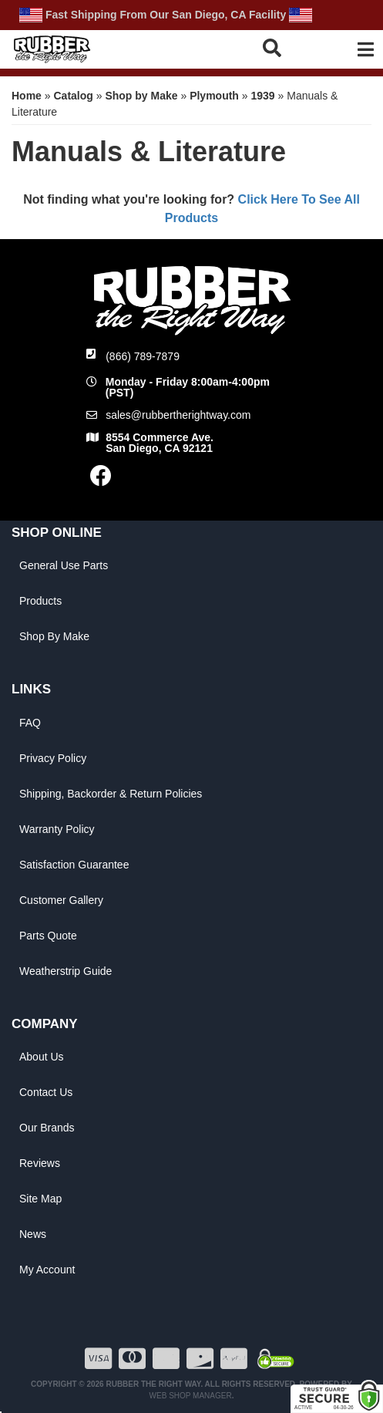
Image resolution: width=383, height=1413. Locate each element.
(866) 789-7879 (143, 356)
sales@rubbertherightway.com (178, 415)
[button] (279, 47)
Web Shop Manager (191, 1395)
